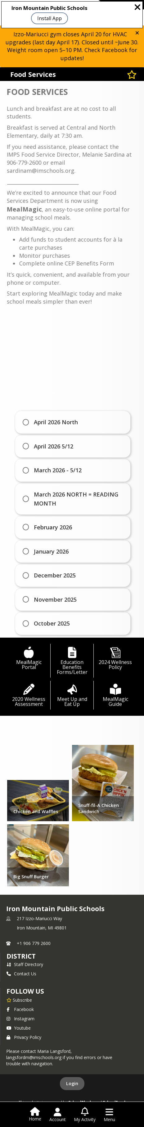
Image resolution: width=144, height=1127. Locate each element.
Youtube (19, 1028)
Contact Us (21, 974)
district (21, 956)
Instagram (20, 1019)
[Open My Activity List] (85, 1115)
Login (72, 1083)
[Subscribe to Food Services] (132, 74)
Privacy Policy (24, 1037)
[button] (137, 32)
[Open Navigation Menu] (109, 1115)
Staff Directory (25, 964)
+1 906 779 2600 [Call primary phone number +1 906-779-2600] (34, 943)
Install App (49, 18)
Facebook (20, 1009)
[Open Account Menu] (57, 1115)
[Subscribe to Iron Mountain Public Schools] (19, 999)
